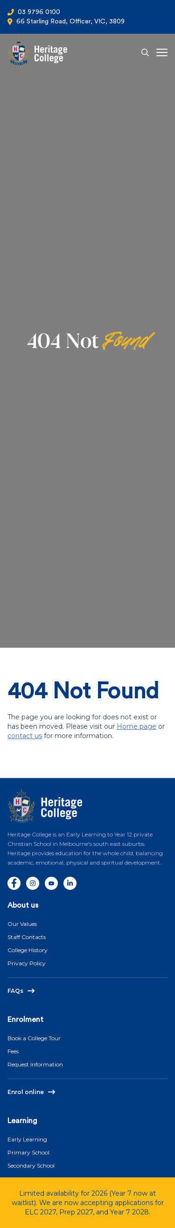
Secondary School (31, 1165)
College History (27, 950)
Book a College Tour (34, 1038)
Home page (136, 726)
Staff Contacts (26, 936)
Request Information (35, 1064)
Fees (13, 1051)
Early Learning (27, 1139)
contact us (24, 736)
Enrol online (25, 1091)
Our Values (22, 923)
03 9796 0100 (39, 12)
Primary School (28, 1152)
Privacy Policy (26, 963)
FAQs (15, 990)
